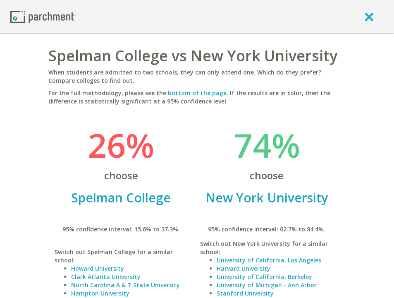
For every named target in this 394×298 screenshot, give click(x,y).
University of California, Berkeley (264, 277)
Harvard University (243, 268)
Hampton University (100, 293)
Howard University (97, 268)
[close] (369, 17)
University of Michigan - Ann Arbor (267, 285)
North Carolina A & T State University (125, 285)
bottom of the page (197, 93)
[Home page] (43, 16)
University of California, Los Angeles (269, 260)
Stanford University (245, 293)
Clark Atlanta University (106, 277)
